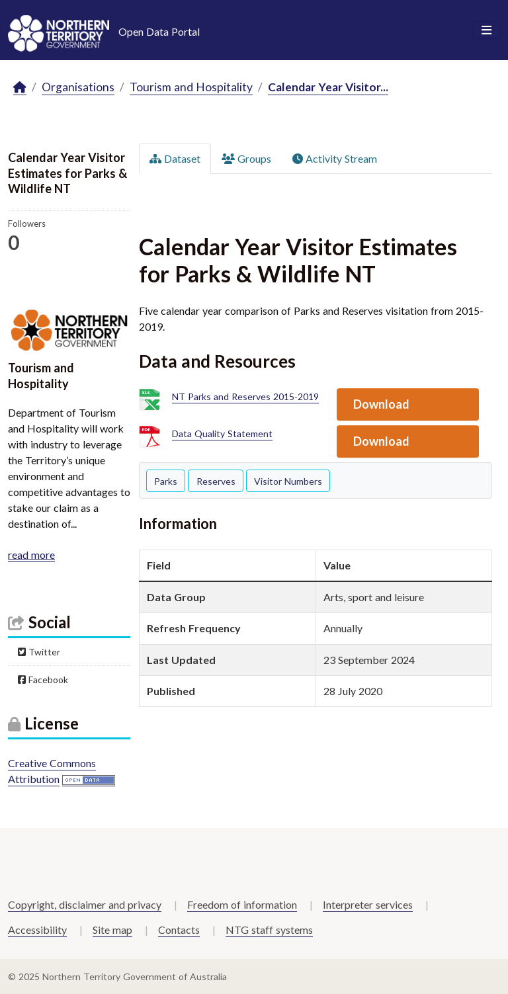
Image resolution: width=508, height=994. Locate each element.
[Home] (19, 87)
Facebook (43, 679)
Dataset (174, 158)
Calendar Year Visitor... (328, 87)
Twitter (39, 651)
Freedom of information (242, 904)
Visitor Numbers (288, 481)
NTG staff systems (269, 929)
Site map (112, 929)
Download (381, 404)
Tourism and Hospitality (191, 87)
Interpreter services (368, 904)
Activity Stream (334, 158)
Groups (246, 158)
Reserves (215, 481)
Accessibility (37, 929)
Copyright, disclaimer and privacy (84, 904)
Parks (165, 481)
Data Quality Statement (222, 434)
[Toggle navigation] (486, 30)
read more (31, 554)
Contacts (179, 929)
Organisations (78, 87)
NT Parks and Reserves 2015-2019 (245, 397)
